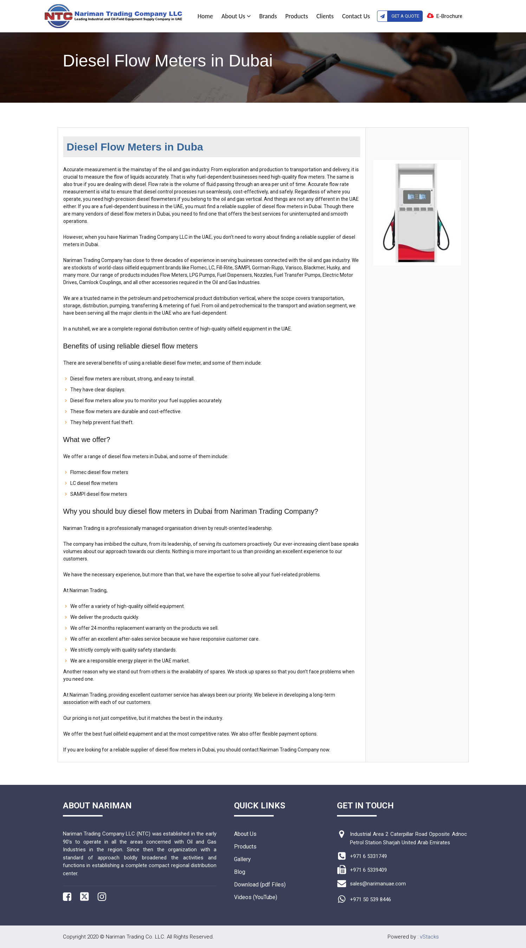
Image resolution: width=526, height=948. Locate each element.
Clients (324, 16)
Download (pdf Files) (260, 884)
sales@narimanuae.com (378, 883)
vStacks (429, 937)
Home (205, 16)
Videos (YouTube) (255, 897)
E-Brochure (449, 16)
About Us (236, 16)
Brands (268, 16)
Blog (239, 872)
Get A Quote (398, 16)
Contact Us (356, 16)
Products (296, 16)
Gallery (242, 859)
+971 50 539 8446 (370, 899)
